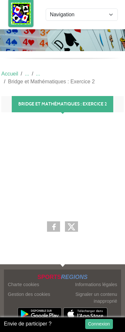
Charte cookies (23, 284)
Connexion (99, 323)
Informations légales (96, 284)
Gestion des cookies (29, 294)
